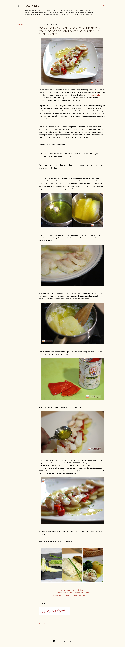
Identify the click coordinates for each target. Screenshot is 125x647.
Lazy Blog (34, 6)
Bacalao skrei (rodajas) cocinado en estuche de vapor (72, 595)
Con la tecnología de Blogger (62, 641)
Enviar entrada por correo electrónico (56, 24)
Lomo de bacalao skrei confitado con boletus (72, 593)
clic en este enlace (94, 95)
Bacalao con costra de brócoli (72, 590)
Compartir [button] (20, 24)
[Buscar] (104, 6)
